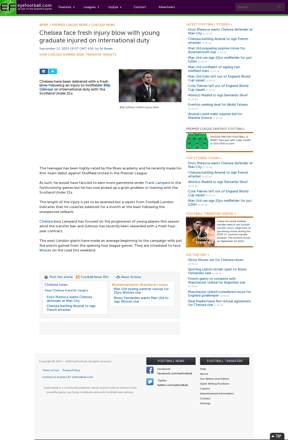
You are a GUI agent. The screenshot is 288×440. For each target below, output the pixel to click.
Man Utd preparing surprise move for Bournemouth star (216, 50)
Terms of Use (50, 370)
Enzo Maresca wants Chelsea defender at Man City (69, 299)
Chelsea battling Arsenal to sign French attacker (71, 308)
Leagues (91, 7)
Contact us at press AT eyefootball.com (67, 377)
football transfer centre (233, 226)
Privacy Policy (71, 370)
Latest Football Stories (209, 24)
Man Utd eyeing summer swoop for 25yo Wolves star (141, 291)
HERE (222, 143)
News (45, 25)
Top (277, 436)
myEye (115, 7)
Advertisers (167, 7)
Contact (140, 7)
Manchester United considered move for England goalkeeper (219, 294)
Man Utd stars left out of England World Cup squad (219, 78)
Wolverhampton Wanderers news (140, 284)
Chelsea (46, 221)
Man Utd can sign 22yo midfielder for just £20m (220, 59)
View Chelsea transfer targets (66, 290)
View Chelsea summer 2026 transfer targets (77, 55)
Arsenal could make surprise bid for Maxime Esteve (215, 116)
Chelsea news (103, 25)
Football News (171, 361)
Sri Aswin (106, 49)
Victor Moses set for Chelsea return (215, 260)
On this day (197, 255)
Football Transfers (225, 361)
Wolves (45, 250)
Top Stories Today (204, 158)
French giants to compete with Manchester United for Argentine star (216, 280)
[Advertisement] (111, 143)
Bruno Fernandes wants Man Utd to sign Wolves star (141, 300)
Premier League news (71, 25)
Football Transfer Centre (211, 214)
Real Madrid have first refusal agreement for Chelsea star (219, 303)
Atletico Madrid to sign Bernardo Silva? (218, 95)
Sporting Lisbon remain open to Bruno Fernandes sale (217, 271)
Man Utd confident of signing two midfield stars (214, 69)
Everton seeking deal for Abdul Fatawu (218, 105)
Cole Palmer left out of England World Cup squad (218, 88)
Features (66, 7)
